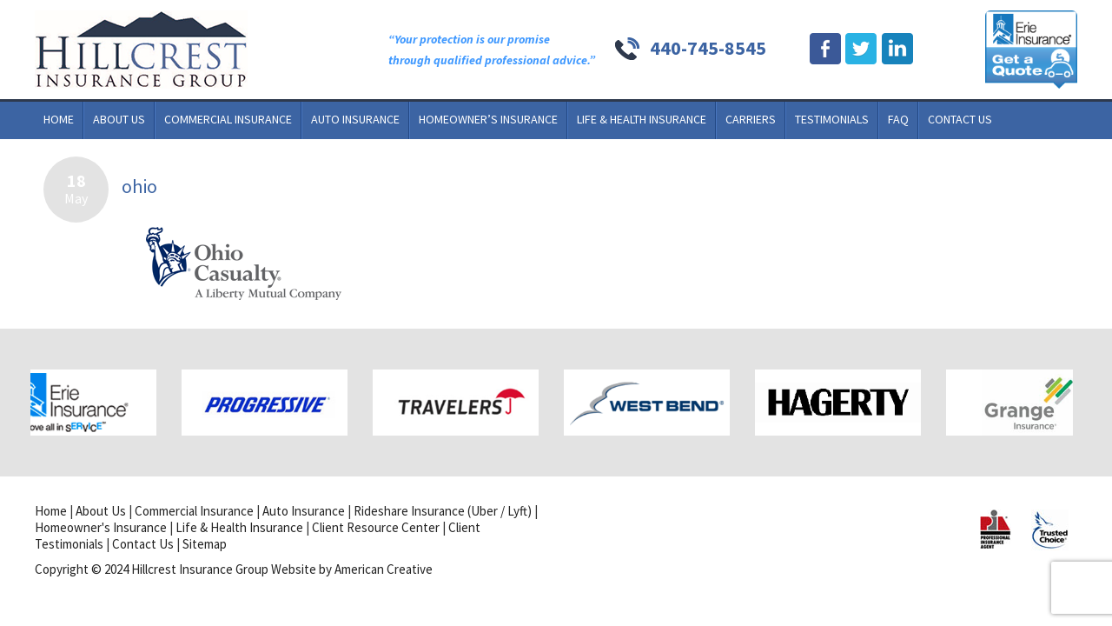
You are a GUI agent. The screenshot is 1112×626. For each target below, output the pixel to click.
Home (58, 119)
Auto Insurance (355, 119)
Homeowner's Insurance (101, 527)
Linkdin (897, 49)
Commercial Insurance (228, 119)
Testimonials (832, 119)
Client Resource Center (376, 527)
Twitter (861, 49)
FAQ (898, 119)
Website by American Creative (352, 569)
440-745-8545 (708, 48)
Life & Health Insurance (641, 119)
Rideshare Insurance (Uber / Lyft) (443, 511)
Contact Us (960, 119)
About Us (119, 119)
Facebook (826, 49)
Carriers (750, 119)
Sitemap (204, 544)
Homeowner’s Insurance (488, 119)
